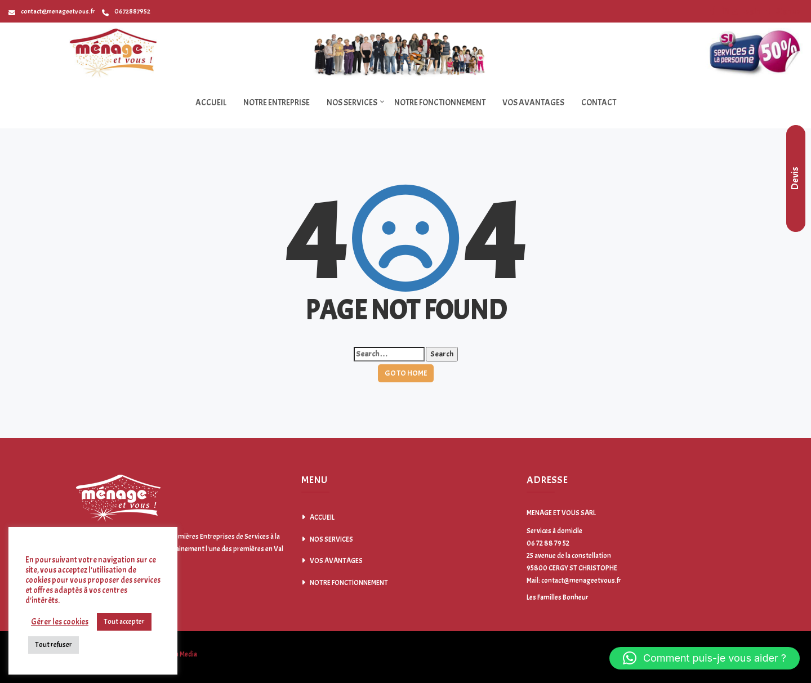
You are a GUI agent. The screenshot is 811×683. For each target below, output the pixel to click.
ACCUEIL (210, 102)
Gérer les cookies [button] (59, 622)
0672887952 (126, 11)
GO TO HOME (406, 373)
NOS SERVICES (352, 102)
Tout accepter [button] (124, 621)
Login (750, 11)
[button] (704, 658)
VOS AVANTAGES (533, 102)
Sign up (787, 11)
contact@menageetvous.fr (51, 11)
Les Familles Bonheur (558, 597)
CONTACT (598, 102)
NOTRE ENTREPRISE (276, 102)
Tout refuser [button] (53, 644)
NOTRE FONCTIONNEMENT (439, 102)
